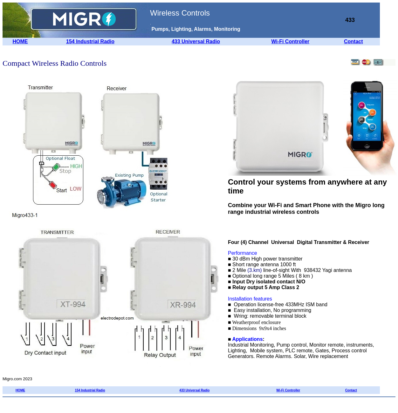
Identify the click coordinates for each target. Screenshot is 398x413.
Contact (353, 41)
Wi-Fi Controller (290, 41)
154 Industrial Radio (90, 41)
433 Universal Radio (196, 41)
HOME (20, 41)
